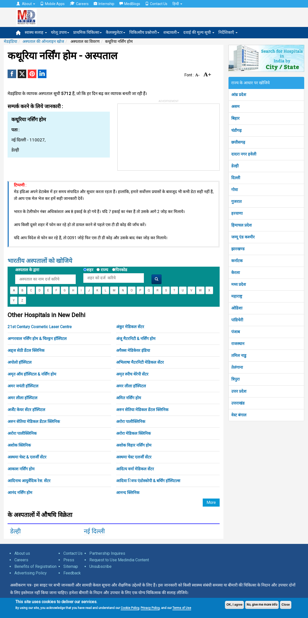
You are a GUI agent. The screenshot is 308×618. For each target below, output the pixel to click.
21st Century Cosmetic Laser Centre (40, 326)
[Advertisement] (155, 135)
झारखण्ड (238, 248)
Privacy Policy (150, 608)
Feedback (72, 573)
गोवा (234, 189)
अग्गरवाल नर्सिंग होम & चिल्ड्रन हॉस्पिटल (37, 338)
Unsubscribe (100, 566)
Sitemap (70, 566)
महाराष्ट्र (236, 296)
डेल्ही (15, 531)
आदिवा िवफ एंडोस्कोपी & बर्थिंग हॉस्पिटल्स (148, 480)
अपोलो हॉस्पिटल (20, 362)
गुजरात (236, 201)
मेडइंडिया (10, 41)
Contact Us (156, 4)
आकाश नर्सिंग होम (21, 469)
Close (285, 604)
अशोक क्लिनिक (19, 445)
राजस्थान (237, 343)
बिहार (235, 118)
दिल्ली (235, 177)
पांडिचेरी (237, 320)
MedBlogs (129, 4)
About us (22, 553)
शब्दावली (171, 32)
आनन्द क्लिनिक (127, 492)
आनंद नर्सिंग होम (20, 492)
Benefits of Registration (35, 566)
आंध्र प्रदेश (238, 94)
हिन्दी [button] (177, 4)
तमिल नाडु (238, 355)
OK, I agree (234, 604)
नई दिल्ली (94, 531)
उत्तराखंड (238, 403)
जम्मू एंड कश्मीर (243, 237)
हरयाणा (237, 213)
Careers (79, 4)
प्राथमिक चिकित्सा (87, 32)
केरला (235, 272)
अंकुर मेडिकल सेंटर (130, 326)
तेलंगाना (237, 367)
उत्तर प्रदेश (238, 391)
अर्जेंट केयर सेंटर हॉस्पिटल (26, 409)
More (211, 502)
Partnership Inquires (107, 553)
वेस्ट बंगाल (238, 415)
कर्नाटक (237, 260)
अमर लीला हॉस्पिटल (131, 386)
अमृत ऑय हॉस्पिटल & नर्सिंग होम (32, 374)
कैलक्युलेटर (115, 32)
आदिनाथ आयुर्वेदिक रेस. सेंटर (29, 480)
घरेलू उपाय (60, 32)
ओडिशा (236, 308)
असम (235, 106)
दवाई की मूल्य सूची (198, 32)
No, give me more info (262, 604)
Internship (104, 4)
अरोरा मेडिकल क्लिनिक (133, 433)
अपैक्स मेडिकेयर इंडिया (133, 350)
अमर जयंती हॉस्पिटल (23, 386)
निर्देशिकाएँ (228, 32)
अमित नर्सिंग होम (128, 397)
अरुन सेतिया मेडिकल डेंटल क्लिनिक (142, 409)
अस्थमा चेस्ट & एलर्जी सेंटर (27, 457)
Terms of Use (181, 608)
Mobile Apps (52, 4)
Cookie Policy (130, 608)
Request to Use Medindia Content (119, 560)
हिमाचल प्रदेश (241, 225)
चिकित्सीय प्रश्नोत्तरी (144, 32)
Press (68, 560)
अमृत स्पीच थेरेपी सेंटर (132, 374)
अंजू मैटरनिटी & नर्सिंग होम (136, 338)
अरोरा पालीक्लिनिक (130, 421)
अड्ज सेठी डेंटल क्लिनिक (26, 350)
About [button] (25, 4)
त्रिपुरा (235, 379)
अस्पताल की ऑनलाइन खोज (43, 41)
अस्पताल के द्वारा (27, 269)
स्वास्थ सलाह (36, 32)
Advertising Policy (30, 573)
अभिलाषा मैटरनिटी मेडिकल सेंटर (140, 362)
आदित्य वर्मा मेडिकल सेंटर (135, 469)
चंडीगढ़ (236, 130)
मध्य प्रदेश (238, 284)
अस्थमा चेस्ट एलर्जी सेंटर (133, 457)
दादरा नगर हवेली (243, 154)
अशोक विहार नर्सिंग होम (133, 445)
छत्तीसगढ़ (238, 142)
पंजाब (235, 331)
